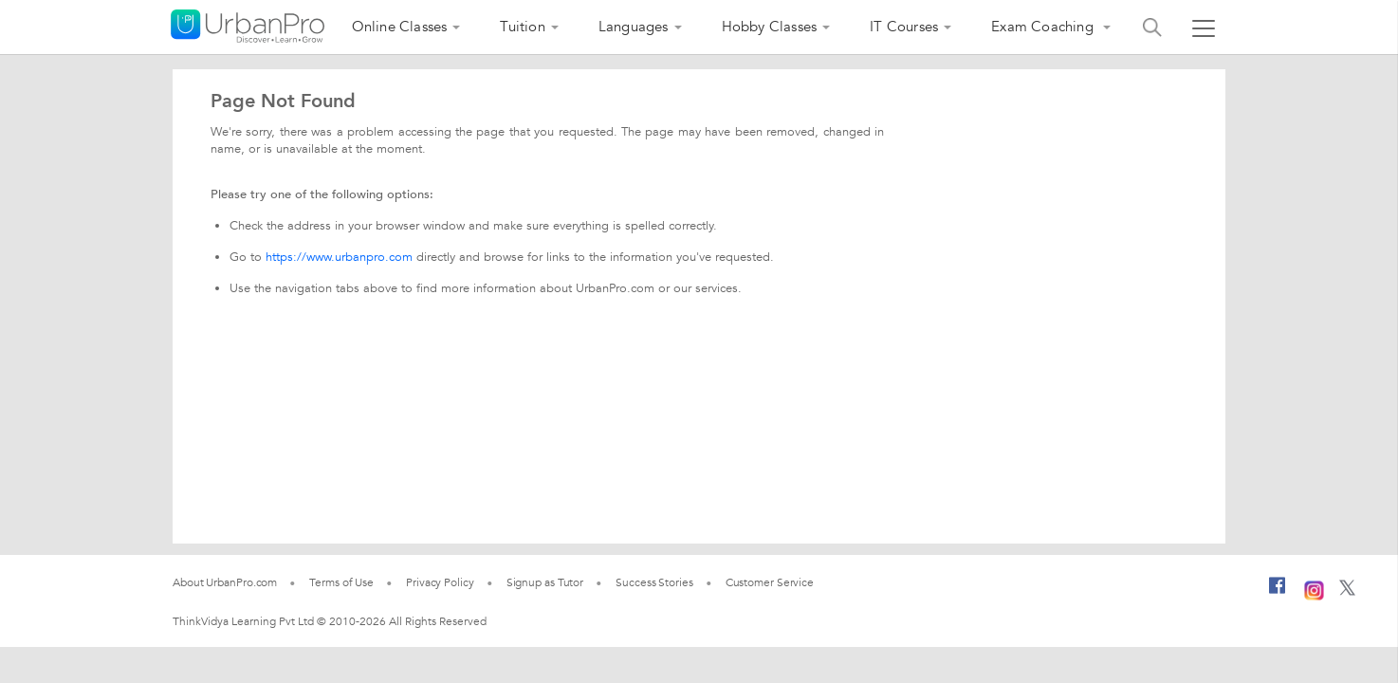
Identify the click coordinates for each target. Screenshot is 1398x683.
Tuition (522, 26)
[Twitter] (1347, 591)
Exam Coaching (1044, 26)
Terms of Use (341, 582)
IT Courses (904, 26)
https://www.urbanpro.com (339, 257)
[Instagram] (1314, 588)
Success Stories (654, 582)
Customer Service (770, 582)
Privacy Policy (440, 582)
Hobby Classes (770, 26)
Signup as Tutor (545, 582)
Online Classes (400, 26)
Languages (633, 26)
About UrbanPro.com (225, 582)
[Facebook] (1277, 592)
